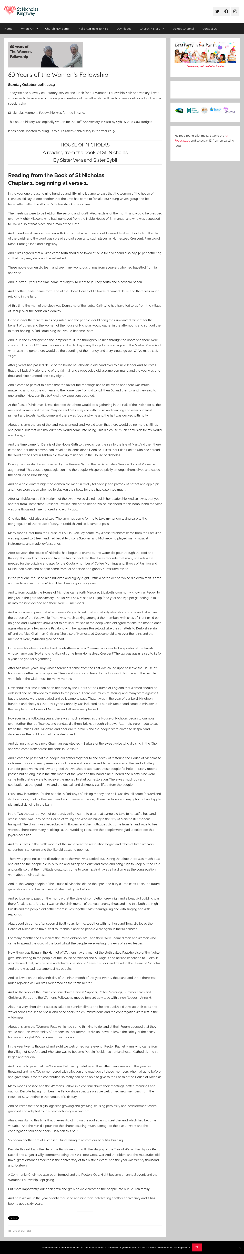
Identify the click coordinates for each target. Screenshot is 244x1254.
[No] (239, 1247)
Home (8, 28)
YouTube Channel (182, 28)
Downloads (124, 28)
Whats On (29, 28)
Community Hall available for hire (205, 66)
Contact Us (209, 28)
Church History (152, 28)
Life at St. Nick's (22, 1230)
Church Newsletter (57, 28)
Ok (197, 1247)
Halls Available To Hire (93, 28)
